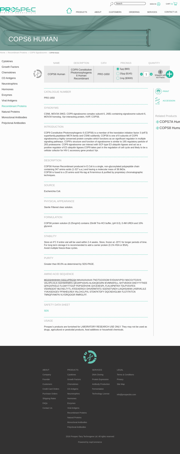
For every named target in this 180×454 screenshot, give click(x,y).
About (46, 370)
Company (47, 374)
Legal (120, 370)
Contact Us (47, 408)
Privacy (120, 379)
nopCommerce (95, 442)
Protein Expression (100, 379)
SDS (46, 311)
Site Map (121, 384)
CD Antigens (9, 78)
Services (97, 370)
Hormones (7, 89)
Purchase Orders (50, 394)
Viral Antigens (9, 100)
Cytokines (7, 61)
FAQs (45, 403)
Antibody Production (101, 384)
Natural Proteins (11, 111)
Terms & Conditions (125, 374)
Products (72, 370)
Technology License (100, 394)
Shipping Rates (49, 398)
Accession (169, 100)
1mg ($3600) (124, 78)
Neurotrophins (10, 83)
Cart (169, 4)
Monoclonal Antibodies (14, 117)
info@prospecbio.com (126, 394)
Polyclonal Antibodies (14, 123)
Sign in (153, 4)
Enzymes (7, 95)
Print (166, 91)
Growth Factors (10, 66)
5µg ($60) (123, 69)
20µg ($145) (124, 73)
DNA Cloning (97, 374)
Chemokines (9, 72)
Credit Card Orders (51, 389)
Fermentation (98, 389)
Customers (47, 384)
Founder (46, 379)
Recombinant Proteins (14, 106)
